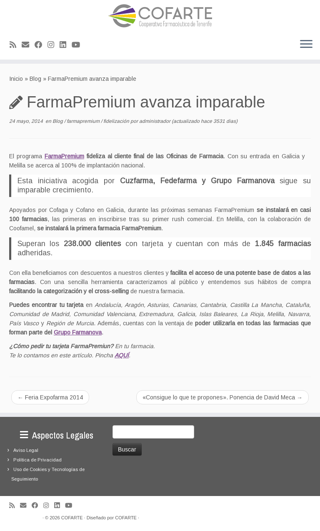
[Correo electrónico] (28, 45)
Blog (35, 78)
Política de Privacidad (37, 459)
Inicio (16, 78)
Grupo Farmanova (78, 332)
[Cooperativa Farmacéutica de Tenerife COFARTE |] (160, 15)
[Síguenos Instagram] (54, 45)
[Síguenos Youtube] (78, 45)
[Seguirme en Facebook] (41, 45)
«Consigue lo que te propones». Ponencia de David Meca (222, 397)
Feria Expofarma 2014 (50, 397)
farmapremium (84, 121)
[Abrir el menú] (306, 44)
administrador (154, 121)
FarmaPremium (64, 156)
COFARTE (72, 517)
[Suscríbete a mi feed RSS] (16, 45)
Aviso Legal (25, 450)
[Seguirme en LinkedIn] (66, 45)
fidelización (116, 121)
